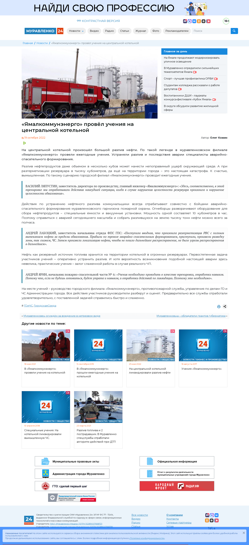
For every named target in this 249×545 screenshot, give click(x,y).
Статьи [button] (124, 30)
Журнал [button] (140, 30)
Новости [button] (75, 30)
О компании (174, 515)
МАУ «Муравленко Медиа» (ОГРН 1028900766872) (76, 524)
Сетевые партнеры (179, 522)
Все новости (139, 515)
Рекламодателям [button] (176, 30)
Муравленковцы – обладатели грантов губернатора (191, 315)
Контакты (172, 518)
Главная (28, 43)
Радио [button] (109, 30)
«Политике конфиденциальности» (147, 538)
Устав (170, 526)
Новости (42, 43)
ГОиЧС (28, 305)
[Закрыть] (243, 533)
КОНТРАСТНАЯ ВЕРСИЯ (98, 21)
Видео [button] (94, 30)
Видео (135, 518)
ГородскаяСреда (45, 305)
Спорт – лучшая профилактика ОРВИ (191, 78)
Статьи (135, 526)
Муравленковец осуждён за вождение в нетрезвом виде (62, 315)
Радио (135, 522)
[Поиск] (211, 31)
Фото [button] (155, 30)
